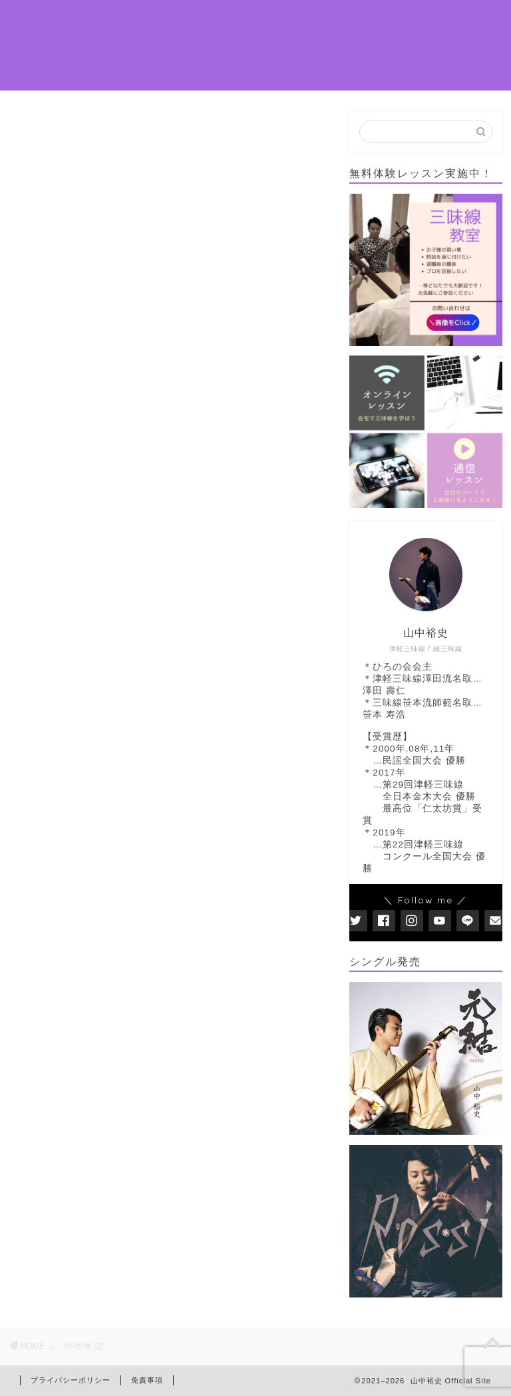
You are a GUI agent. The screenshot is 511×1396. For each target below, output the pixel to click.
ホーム (132, 21)
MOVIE (295, 47)
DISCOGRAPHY (218, 47)
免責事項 (147, 1380)
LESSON (308, 21)
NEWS (251, 21)
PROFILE (191, 21)
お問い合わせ (148, 74)
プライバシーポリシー (70, 1380)
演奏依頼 (137, 47)
